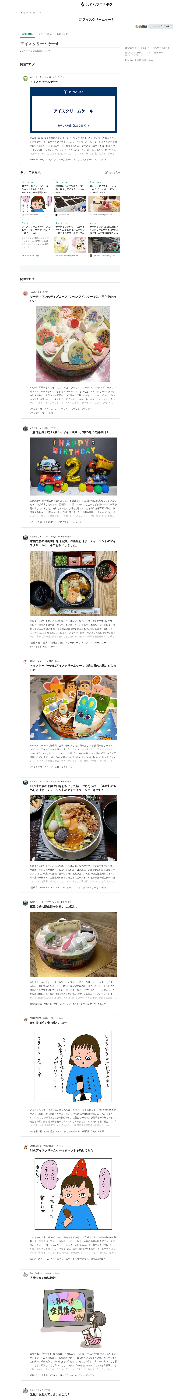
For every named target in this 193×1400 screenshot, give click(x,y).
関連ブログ (62, 34)
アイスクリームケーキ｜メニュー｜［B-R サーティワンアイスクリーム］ (36, 229)
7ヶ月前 (61, 77)
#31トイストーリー (64, 767)
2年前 (53, 428)
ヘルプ (149, 52)
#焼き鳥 (48, 1003)
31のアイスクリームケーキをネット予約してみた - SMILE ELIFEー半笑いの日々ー (35, 189)
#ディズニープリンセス (41, 413)
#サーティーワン (38, 159)
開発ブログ (159, 52)
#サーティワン (62, 409)
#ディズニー (88, 409)
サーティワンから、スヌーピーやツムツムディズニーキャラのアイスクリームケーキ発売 (70, 230)
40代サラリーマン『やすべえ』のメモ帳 (47, 536)
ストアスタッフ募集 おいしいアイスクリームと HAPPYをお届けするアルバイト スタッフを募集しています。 (36, 243)
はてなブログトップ (133, 55)
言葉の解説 (27, 34)
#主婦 (101, 1131)
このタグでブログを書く (160, 26)
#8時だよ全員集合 (39, 1375)
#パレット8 (100, 159)
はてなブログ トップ (30, 13)
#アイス (76, 409)
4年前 (68, 536)
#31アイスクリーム (39, 1259)
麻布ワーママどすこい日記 (41, 661)
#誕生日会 (35, 642)
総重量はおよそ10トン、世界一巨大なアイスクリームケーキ (70, 189)
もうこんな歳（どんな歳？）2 (43, 77)
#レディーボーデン (84, 1375)
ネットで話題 (45, 34)
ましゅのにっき (36, 1390)
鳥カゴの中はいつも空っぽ (41, 1273)
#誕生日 (34, 887)
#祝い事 (102, 1003)
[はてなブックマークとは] (39, 172)
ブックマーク (28, 182)
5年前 (68, 781)
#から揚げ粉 (36, 1131)
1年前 (45, 292)
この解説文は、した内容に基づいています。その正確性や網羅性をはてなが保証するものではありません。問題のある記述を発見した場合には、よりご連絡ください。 (35, 51)
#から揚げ (49, 1131)
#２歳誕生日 (50, 522)
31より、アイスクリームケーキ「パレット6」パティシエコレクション (104, 189)
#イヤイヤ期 (36, 522)
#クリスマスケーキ (83, 159)
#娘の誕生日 (36, 1003)
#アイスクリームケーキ (60, 159)
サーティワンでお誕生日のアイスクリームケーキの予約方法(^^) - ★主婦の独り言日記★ (104, 230)
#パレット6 (35, 646)
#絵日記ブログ (89, 1131)
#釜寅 (45, 642)
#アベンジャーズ (64, 887)
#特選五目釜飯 (56, 642)
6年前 (61, 1018)
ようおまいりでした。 (39, 428)
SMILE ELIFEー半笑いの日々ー (43, 1018)
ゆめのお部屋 (35, 292)
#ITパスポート (50, 646)
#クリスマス (83, 1259)
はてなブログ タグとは (135, 52)
